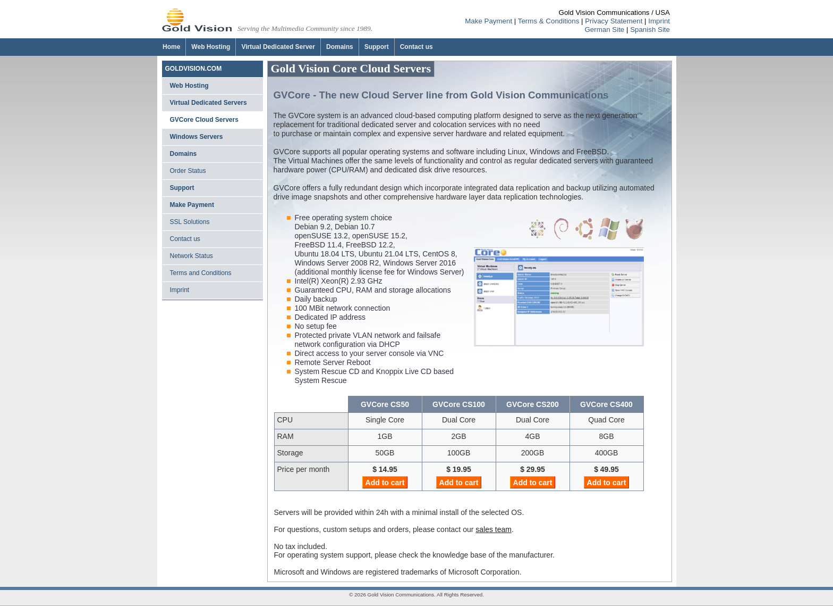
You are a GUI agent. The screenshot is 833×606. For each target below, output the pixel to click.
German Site (604, 30)
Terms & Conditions (549, 21)
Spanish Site (650, 30)
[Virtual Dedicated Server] (277, 47)
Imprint (659, 21)
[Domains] (339, 47)
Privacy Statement (613, 21)
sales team (493, 529)
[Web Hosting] (210, 47)
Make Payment (488, 21)
